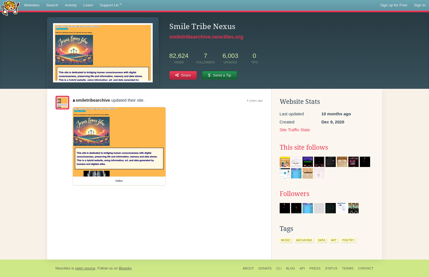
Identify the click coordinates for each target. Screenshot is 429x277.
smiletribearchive (91, 100)
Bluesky (125, 268)
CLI (278, 268)
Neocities (63, 268)
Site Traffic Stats (295, 129)
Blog (290, 268)
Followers (294, 193)
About (248, 268)
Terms (347, 268)
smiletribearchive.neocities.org (206, 37)
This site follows (304, 147)
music (286, 240)
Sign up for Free (393, 5)
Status (331, 268)
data (321, 240)
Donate (265, 268)
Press (314, 268)
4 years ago (255, 100)
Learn (88, 5)
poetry (348, 240)
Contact (365, 268)
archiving (304, 240)
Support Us (111, 5)
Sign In (420, 5)
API (302, 268)
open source (85, 268)
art (334, 240)
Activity (71, 5)
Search (52, 5)
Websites (31, 5)
